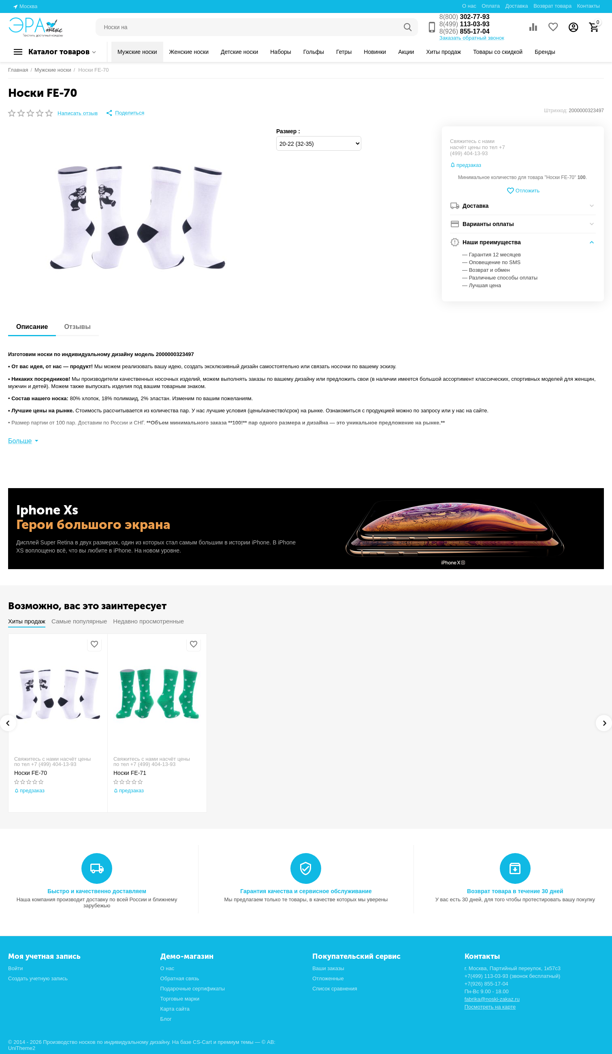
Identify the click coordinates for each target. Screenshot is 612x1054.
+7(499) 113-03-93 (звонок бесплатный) (513, 976)
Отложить (522, 191)
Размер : (288, 131)
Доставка (516, 6)
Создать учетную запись (38, 978)
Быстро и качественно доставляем (96, 891)
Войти (15, 968)
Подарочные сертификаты (192, 989)
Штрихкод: (555, 110)
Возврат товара (552, 6)
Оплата (491, 6)
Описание (32, 326)
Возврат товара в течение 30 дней (515, 891)
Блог (166, 1019)
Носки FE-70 (30, 773)
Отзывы (77, 326)
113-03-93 (464, 24)
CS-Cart (202, 1042)
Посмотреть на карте (490, 1007)
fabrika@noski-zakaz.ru (492, 999)
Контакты (588, 6)
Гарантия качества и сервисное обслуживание (305, 891)
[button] (125, 113)
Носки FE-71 (129, 773)
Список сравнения (334, 989)
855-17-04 (464, 31)
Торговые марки (180, 999)
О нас (469, 6)
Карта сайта (175, 1009)
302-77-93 (464, 16)
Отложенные (328, 978)
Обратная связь (179, 978)
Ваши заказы (328, 968)
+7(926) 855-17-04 (486, 984)
